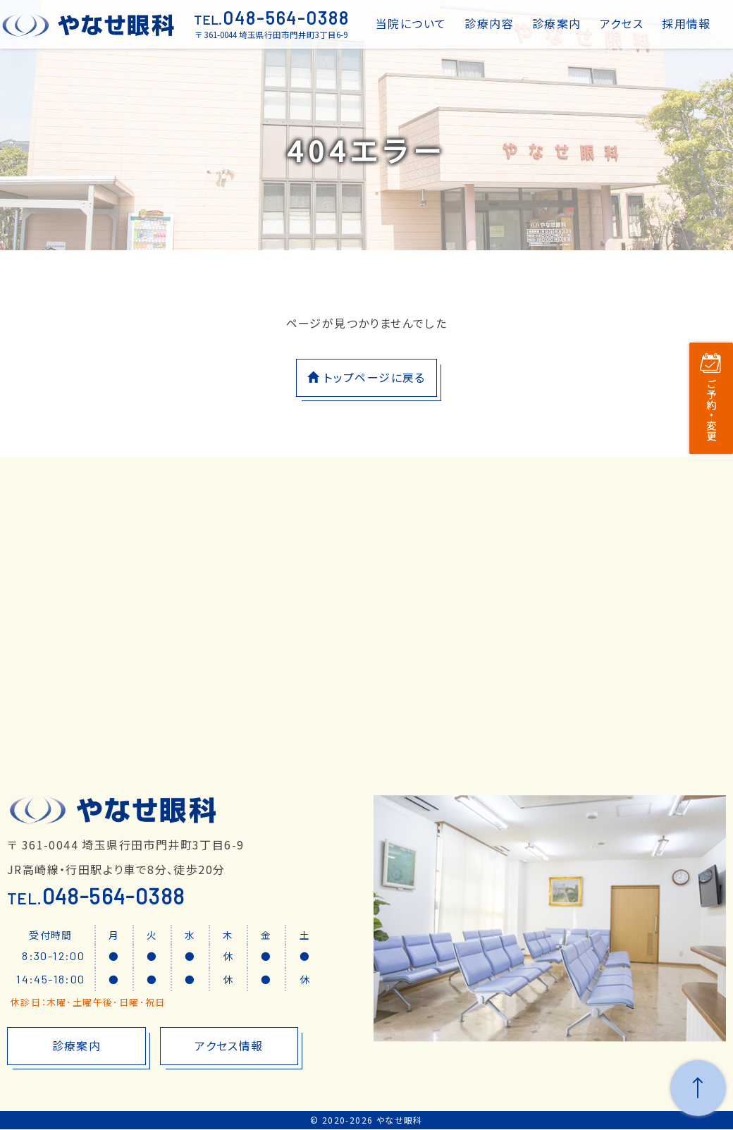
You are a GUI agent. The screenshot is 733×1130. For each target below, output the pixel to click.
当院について (411, 23)
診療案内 (556, 23)
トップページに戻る (366, 377)
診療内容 (489, 23)
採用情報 (686, 23)
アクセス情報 (229, 1046)
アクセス (622, 23)
